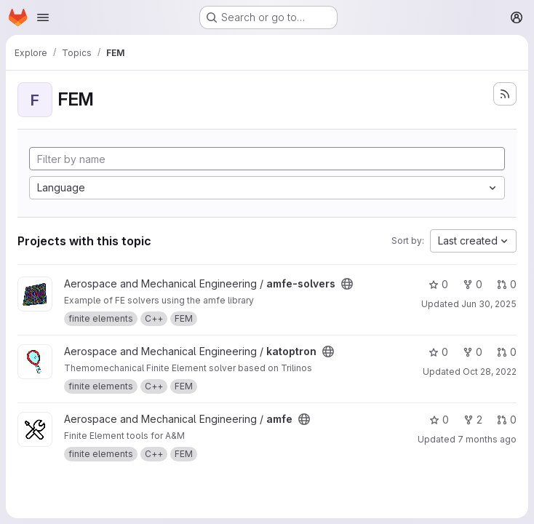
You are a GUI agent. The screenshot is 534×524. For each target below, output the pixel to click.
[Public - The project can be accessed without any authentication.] (347, 284)
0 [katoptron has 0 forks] (472, 352)
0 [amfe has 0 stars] (439, 419)
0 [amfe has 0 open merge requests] (507, 419)
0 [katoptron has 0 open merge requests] (507, 352)
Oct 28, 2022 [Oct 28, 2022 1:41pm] (490, 371)
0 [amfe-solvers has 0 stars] (438, 284)
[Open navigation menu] (43, 17)
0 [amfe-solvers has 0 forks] (472, 284)
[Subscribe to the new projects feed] (505, 94)
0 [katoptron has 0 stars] (438, 352)
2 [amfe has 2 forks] (472, 419)
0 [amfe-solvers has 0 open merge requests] (507, 284)
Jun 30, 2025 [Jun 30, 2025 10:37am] (489, 303)
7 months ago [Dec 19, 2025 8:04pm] (487, 439)
